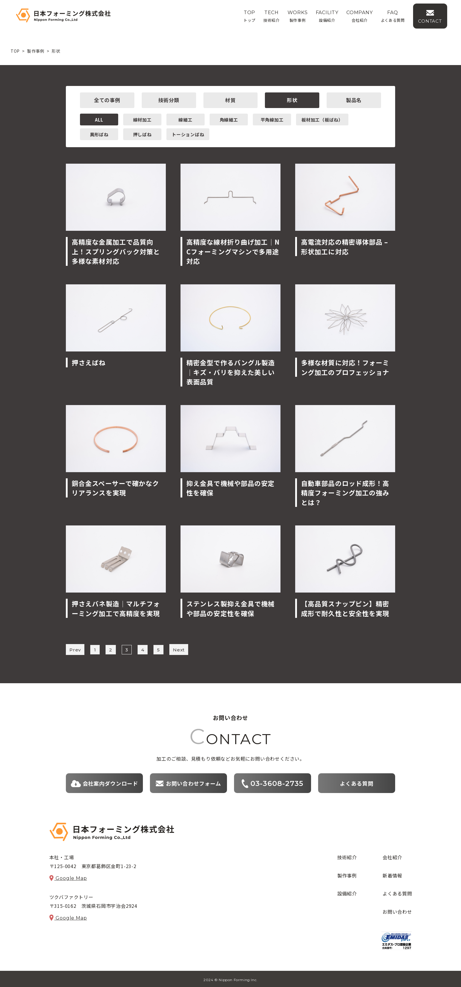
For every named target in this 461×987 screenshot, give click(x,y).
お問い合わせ (397, 910)
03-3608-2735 (272, 782)
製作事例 (347, 873)
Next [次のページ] (179, 649)
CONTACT (439, 22)
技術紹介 (347, 855)
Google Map (68, 877)
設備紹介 (347, 891)
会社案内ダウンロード (104, 782)
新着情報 (392, 873)
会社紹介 (392, 855)
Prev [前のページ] (75, 649)
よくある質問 (356, 782)
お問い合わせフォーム (188, 782)
